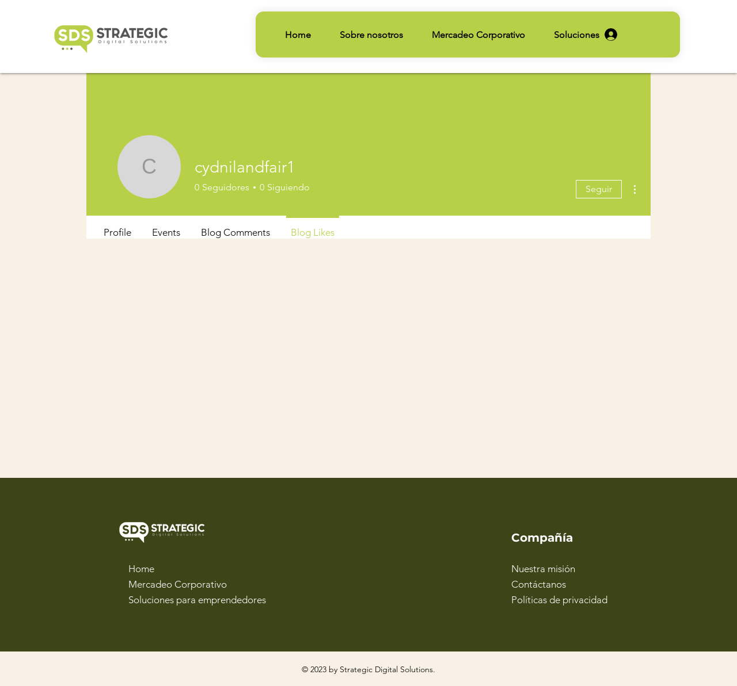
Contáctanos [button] (538, 584)
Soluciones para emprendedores (197, 599)
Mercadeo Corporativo (177, 584)
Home (141, 568)
